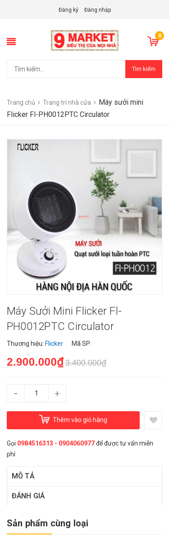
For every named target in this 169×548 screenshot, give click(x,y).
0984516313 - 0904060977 (56, 443)
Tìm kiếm (143, 68)
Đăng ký (68, 10)
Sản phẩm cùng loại (48, 523)
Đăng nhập (97, 10)
